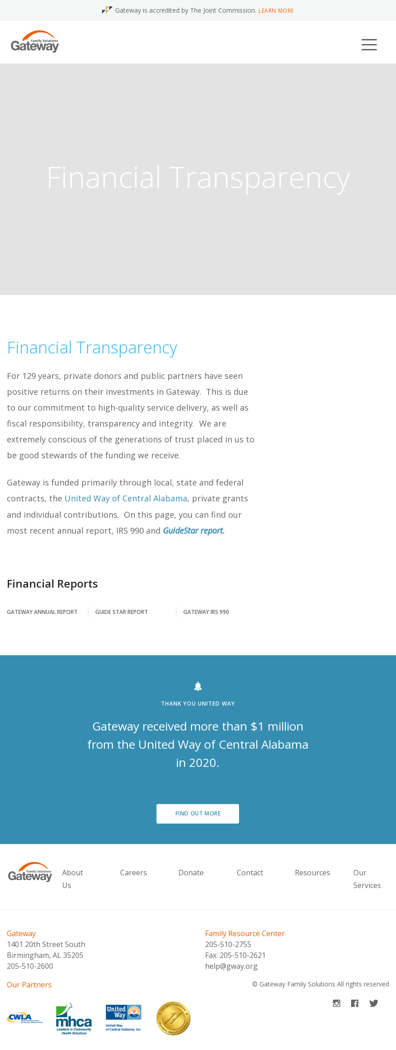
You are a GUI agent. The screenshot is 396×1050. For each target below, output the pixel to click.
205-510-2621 (243, 955)
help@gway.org (231, 966)
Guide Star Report (121, 612)
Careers (133, 873)
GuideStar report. (194, 530)
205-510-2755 (228, 944)
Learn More (276, 11)
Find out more (198, 813)
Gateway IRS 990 (206, 612)
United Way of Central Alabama (125, 498)
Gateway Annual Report (42, 612)
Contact (250, 873)
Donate (191, 873)
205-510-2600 (30, 966)
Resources (312, 873)
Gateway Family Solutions (297, 984)
